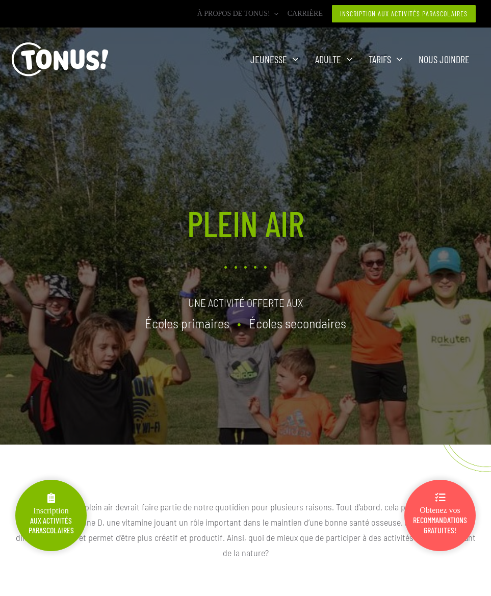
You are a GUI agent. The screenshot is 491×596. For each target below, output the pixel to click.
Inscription (51, 514)
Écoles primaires (187, 322)
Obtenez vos (440, 514)
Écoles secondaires (297, 322)
